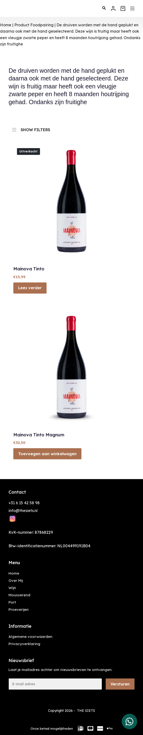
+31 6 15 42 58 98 (24, 502)
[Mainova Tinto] (71, 202)
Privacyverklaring (24, 643)
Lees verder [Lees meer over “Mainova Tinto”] (30, 287)
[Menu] (132, 8)
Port (12, 602)
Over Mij (15, 580)
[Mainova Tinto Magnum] (71, 368)
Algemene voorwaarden (30, 636)
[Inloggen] (113, 8)
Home (5, 24)
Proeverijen (18, 609)
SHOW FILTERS (31, 127)
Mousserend (19, 595)
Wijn (12, 587)
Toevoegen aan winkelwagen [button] (47, 453)
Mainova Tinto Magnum (38, 435)
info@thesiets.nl (23, 510)
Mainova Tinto (28, 269)
